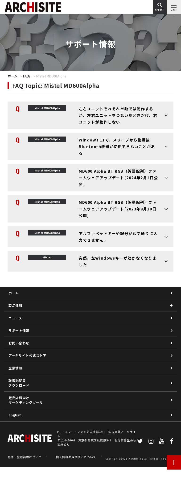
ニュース (15, 318)
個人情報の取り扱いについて (76, 457)
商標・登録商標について (25, 457)
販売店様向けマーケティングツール (25, 400)
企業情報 (15, 368)
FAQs (27, 76)
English (15, 415)
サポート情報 (18, 330)
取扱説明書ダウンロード (18, 383)
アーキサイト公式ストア (27, 355)
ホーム (12, 76)
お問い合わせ (18, 343)
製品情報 (15, 305)
